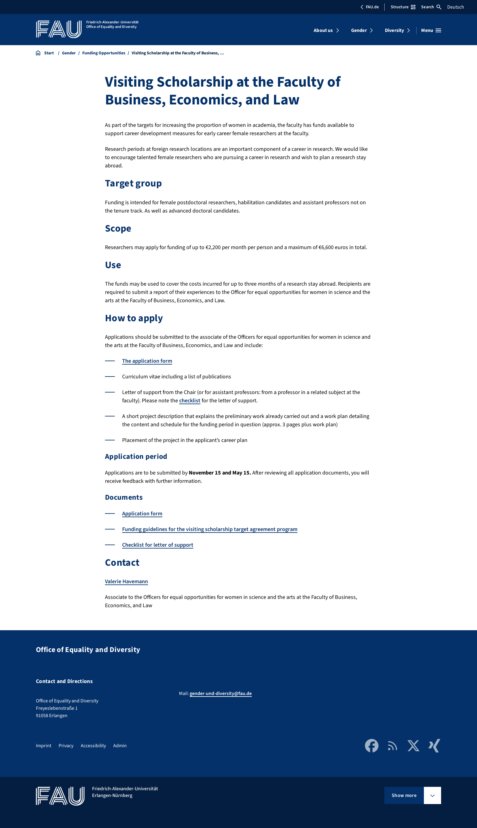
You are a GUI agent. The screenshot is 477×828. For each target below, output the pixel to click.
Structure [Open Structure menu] (403, 7)
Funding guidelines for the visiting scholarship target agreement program (209, 529)
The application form (147, 361)
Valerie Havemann (126, 581)
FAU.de (369, 7)
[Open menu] (431, 30)
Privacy (66, 745)
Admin (120, 745)
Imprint (43, 745)
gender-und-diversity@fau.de (221, 693)
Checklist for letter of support (157, 545)
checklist (189, 400)
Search (431, 7)
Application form (142, 514)
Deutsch (455, 7)
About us (323, 30)
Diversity (394, 30)
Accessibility (93, 745)
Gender (359, 30)
